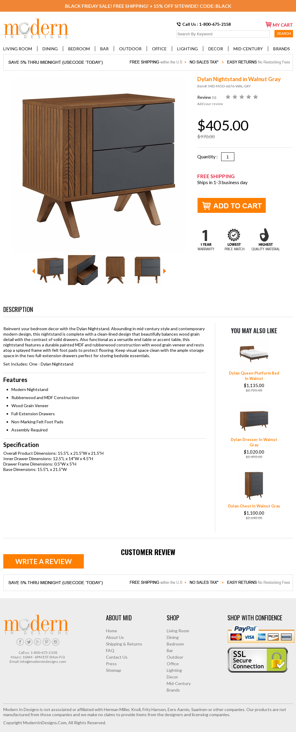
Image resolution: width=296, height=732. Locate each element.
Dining (50, 48)
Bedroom (79, 48)
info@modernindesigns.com (43, 661)
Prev (33, 271)
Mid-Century (248, 48)
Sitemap (113, 670)
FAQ (110, 650)
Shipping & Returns (124, 643)
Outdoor (130, 48)
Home (111, 630)
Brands (281, 48)
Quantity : (209, 156)
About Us (115, 637)
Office (159, 48)
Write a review (43, 561)
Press (111, 663)
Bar (104, 48)
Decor (215, 48)
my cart (279, 25)
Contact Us (116, 657)
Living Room (17, 48)
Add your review (210, 104)
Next (164, 271)
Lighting (187, 48)
